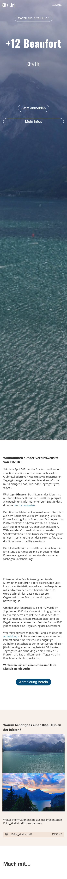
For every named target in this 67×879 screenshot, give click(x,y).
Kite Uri (8, 5)
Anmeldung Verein (33, 682)
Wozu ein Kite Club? (33, 18)
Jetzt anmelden (33, 108)
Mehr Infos (33, 122)
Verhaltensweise (25, 505)
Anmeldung (10, 636)
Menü (57, 4)
